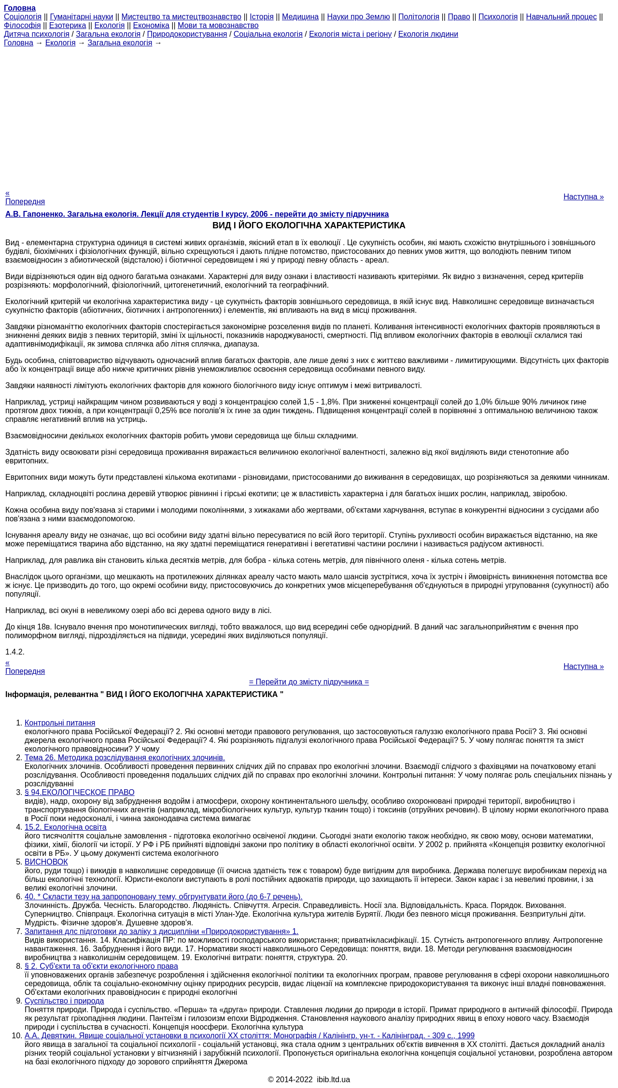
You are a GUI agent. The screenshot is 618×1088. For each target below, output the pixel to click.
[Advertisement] (309, 114)
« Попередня (25, 197)
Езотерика (67, 25)
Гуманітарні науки (81, 17)
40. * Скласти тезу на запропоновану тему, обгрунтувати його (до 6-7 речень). (164, 897)
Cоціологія (23, 17)
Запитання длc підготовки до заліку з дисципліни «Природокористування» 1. (162, 931)
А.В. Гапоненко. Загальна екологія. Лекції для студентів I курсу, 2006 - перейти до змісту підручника (197, 214)
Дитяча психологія (37, 34)
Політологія (418, 17)
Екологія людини (428, 34)
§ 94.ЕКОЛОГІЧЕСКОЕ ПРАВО (80, 792)
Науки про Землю (358, 17)
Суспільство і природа (64, 1001)
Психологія (498, 17)
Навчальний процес (561, 17)
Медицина (300, 17)
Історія (262, 17)
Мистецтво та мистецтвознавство (181, 17)
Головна (18, 43)
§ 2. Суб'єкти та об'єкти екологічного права (101, 966)
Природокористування (187, 34)
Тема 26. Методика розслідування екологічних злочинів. (125, 757)
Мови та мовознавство (218, 25)
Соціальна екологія (268, 34)
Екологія (110, 25)
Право (459, 17)
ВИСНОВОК (46, 862)
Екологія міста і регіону (350, 34)
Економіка (151, 25)
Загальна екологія (108, 34)
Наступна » (583, 197)
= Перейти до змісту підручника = (309, 682)
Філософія (22, 25)
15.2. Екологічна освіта (66, 827)
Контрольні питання (60, 723)
